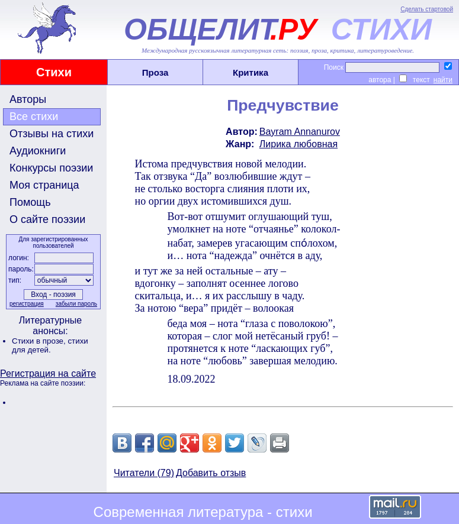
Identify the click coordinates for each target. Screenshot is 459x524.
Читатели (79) (144, 473)
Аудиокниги (37, 151)
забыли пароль (76, 303)
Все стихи (33, 116)
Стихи (54, 72)
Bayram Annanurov (299, 132)
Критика (250, 72)
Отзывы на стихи (51, 134)
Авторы (27, 99)
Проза (155, 72)
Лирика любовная (298, 144)
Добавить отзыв (211, 473)
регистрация (26, 303)
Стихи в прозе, (40, 341)
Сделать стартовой (426, 9)
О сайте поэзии (47, 219)
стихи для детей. (50, 345)
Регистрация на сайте (48, 373)
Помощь (30, 202)
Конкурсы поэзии (51, 168)
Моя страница (44, 185)
